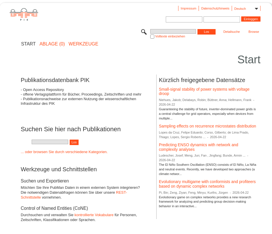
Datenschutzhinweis (215, 8)
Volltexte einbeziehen (170, 36)
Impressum (188, 8)
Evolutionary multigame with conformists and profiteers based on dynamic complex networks (207, 184)
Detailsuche (231, 31)
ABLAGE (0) (52, 44)
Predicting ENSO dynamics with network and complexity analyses (198, 147)
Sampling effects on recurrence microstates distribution (207, 126)
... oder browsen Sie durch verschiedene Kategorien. (64, 152)
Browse (253, 31)
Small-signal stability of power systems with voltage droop (204, 91)
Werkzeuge (83, 44)
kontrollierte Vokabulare (94, 215)
